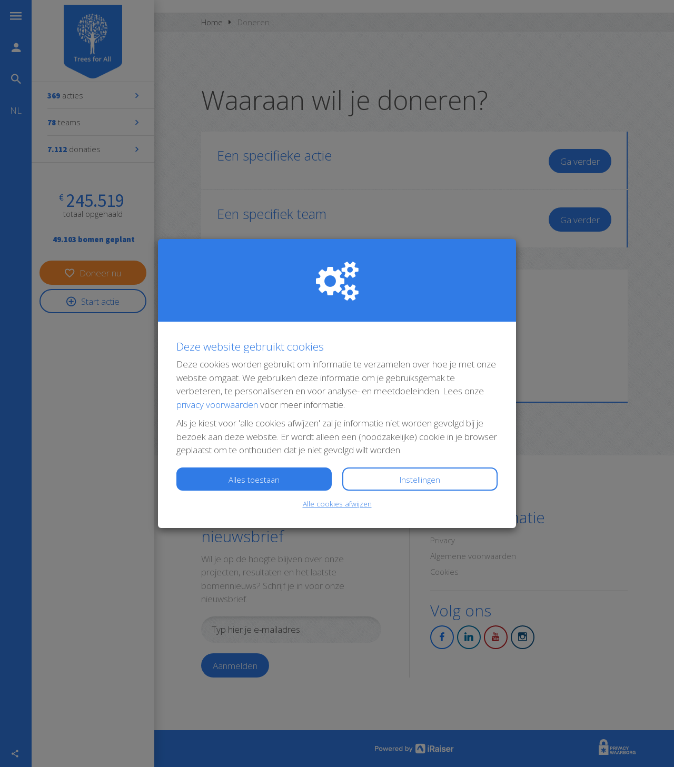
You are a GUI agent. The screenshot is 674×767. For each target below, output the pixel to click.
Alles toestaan (254, 479)
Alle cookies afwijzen (337, 504)
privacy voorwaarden (217, 405)
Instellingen (420, 479)
